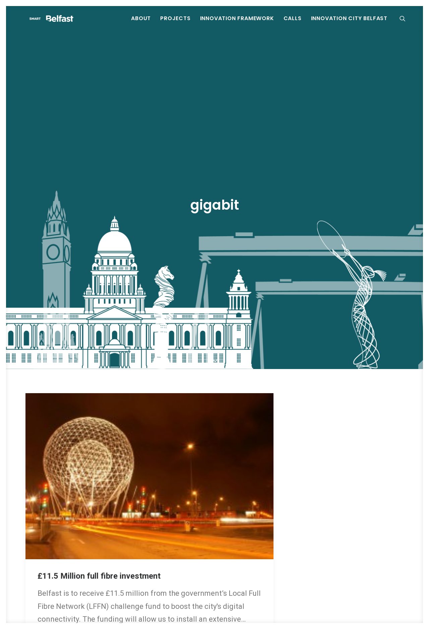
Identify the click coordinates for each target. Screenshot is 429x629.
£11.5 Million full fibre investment (99, 528)
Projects (176, 23)
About (141, 23)
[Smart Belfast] (72, 23)
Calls (293, 23)
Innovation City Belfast (349, 23)
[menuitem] (141, 23)
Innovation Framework (237, 23)
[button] (406, 23)
